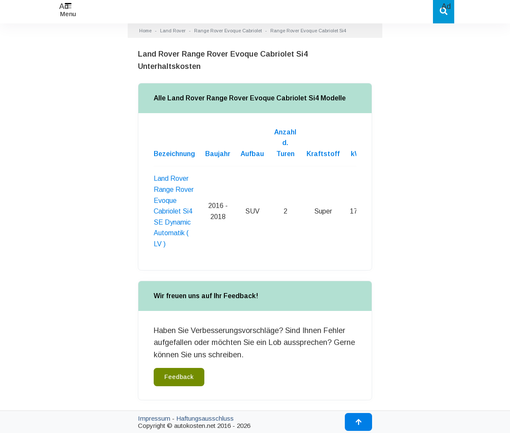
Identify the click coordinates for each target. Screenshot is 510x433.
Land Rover (173, 30)
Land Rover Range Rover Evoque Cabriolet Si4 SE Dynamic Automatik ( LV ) (174, 211)
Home (145, 30)
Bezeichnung (174, 153)
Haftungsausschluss (205, 418)
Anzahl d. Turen (285, 142)
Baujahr (217, 153)
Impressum (154, 418)
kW (356, 153)
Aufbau (252, 153)
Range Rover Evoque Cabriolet (228, 30)
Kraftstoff (323, 153)
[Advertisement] (64, 140)
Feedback (179, 376)
